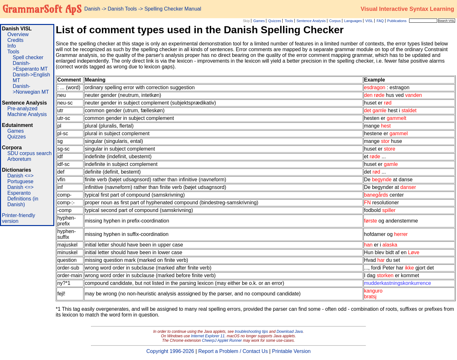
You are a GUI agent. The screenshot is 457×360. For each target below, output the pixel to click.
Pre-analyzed (22, 108)
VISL (369, 21)
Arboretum (19, 159)
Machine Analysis (27, 114)
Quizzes (274, 21)
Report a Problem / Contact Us (233, 351)
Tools (289, 21)
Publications (396, 21)
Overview (18, 34)
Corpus (335, 21)
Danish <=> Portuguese (20, 178)
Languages (353, 21)
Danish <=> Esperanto (20, 190)
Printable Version (291, 351)
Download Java (290, 331)
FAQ (380, 21)
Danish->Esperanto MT (30, 66)
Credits (15, 40)
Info (11, 46)
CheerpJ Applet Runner (222, 340)
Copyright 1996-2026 (170, 351)
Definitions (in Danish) (22, 201)
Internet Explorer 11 (208, 336)
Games (259, 21)
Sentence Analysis (310, 21)
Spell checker (28, 57)
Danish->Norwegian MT (31, 89)
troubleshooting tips (251, 331)
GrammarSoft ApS (42, 9)
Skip (246, 21)
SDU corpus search (29, 153)
